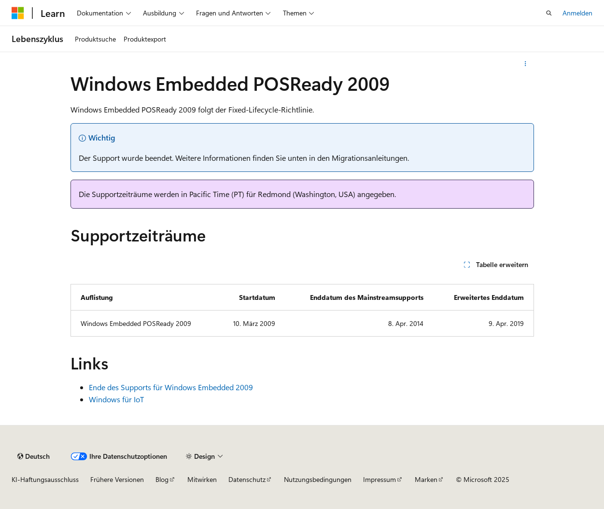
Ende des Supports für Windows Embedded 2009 (171, 387)
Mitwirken (202, 479)
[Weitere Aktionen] (525, 63)
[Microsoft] (18, 13)
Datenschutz (247, 479)
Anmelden (577, 12)
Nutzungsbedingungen (317, 479)
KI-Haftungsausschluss (45, 479)
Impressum (379, 479)
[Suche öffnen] (549, 13)
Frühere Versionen (117, 479)
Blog (162, 479)
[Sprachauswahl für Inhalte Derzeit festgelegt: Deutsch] (34, 456)
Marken (426, 479)
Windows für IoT (116, 399)
